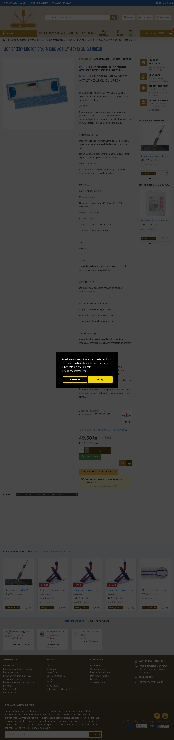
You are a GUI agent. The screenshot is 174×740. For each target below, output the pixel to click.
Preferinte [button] (75, 379)
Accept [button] (100, 379)
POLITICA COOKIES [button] (74, 371)
